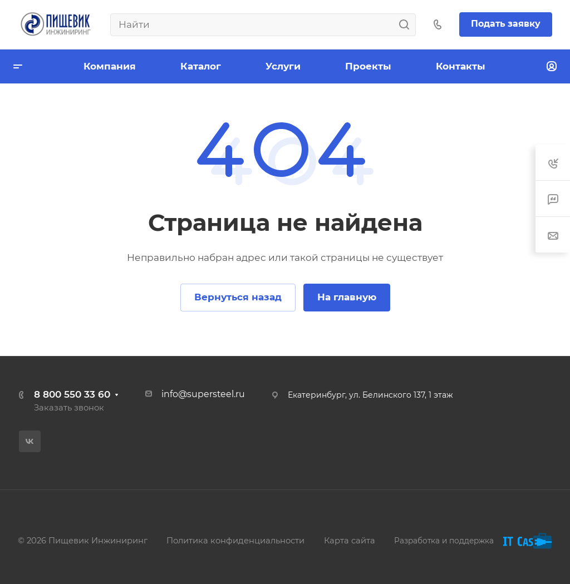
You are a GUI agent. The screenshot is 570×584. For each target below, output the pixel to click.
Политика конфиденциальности (235, 541)
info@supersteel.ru (203, 394)
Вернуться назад (238, 297)
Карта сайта (349, 541)
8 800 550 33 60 (72, 394)
